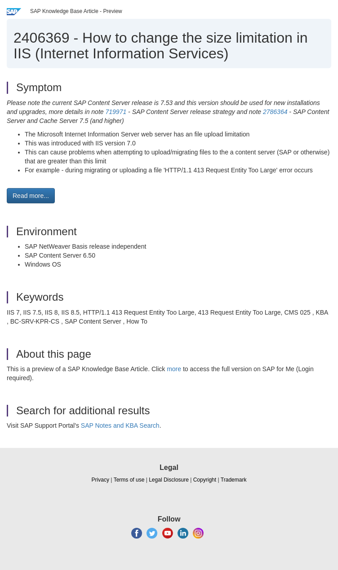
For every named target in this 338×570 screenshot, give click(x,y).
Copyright (204, 480)
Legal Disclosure (169, 480)
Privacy (100, 480)
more (174, 369)
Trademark (234, 480)
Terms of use (129, 480)
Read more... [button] (31, 195)
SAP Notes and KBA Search (120, 425)
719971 (115, 111)
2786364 (275, 111)
